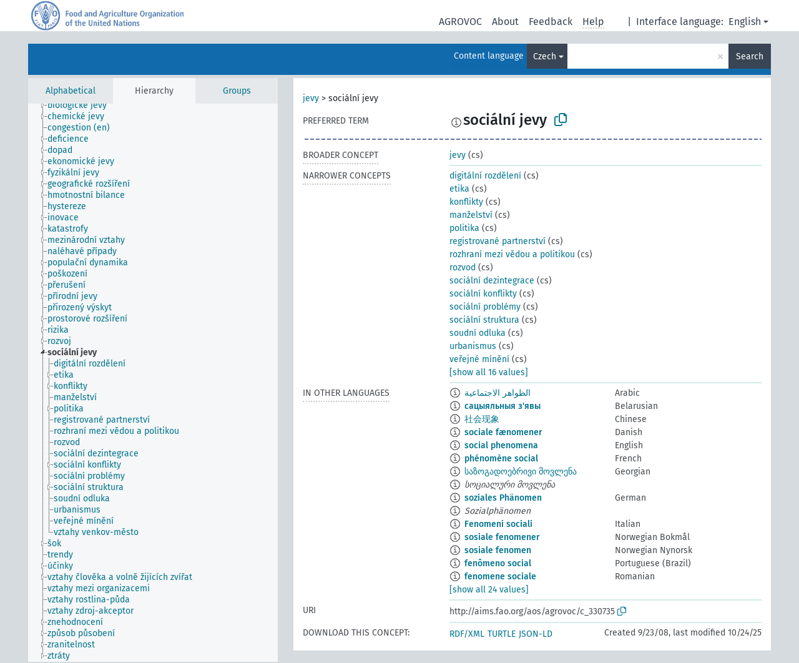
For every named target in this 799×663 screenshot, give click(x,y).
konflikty (466, 202)
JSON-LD (535, 634)
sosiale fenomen (497, 550)
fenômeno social (497, 563)
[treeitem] (82, 105)
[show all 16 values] (488, 372)
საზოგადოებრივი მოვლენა (520, 471)
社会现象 (481, 419)
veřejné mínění (479, 359)
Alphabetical (71, 91)
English (744, 21)
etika (459, 189)
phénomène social (501, 458)
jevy (311, 98)
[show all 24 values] (489, 589)
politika (464, 228)
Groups (237, 91)
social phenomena (501, 445)
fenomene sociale (500, 576)
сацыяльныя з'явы (502, 406)
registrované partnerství (497, 241)
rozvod (462, 267)
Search (749, 56)
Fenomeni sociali (498, 524)
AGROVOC (460, 21)
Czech (544, 56)
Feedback (550, 21)
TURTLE (502, 634)
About (505, 21)
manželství (471, 215)
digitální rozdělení (485, 175)
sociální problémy (485, 307)
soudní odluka (477, 333)
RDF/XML (466, 634)
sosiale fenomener (502, 537)
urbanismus (472, 346)
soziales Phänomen (503, 498)
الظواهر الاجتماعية (497, 393)
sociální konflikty (483, 293)
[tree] (153, 383)
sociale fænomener (503, 432)
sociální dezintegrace (491, 280)
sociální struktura (484, 320)
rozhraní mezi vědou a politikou (512, 254)
